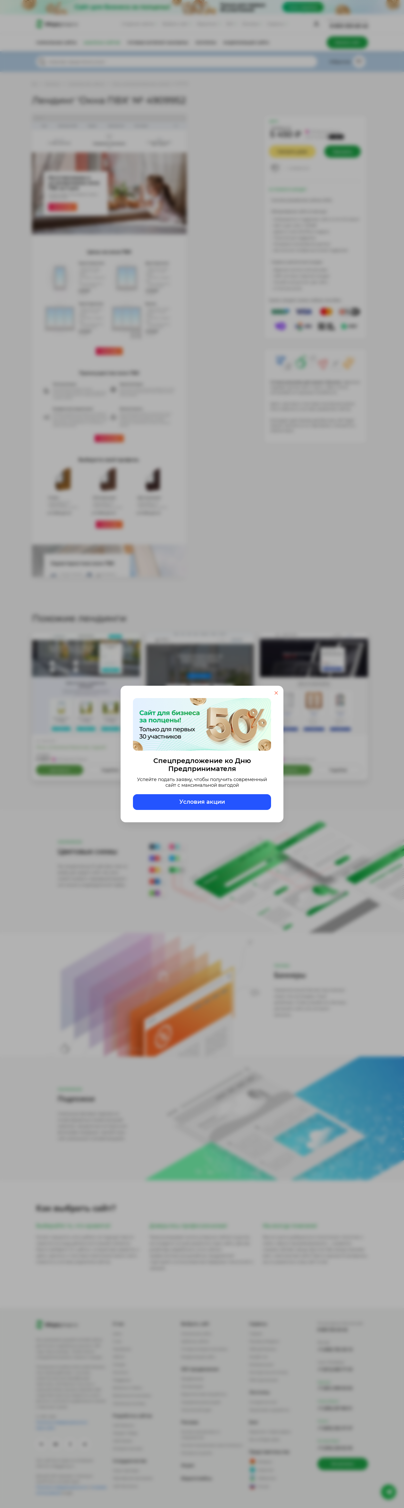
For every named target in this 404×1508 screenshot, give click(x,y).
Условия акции (202, 801)
